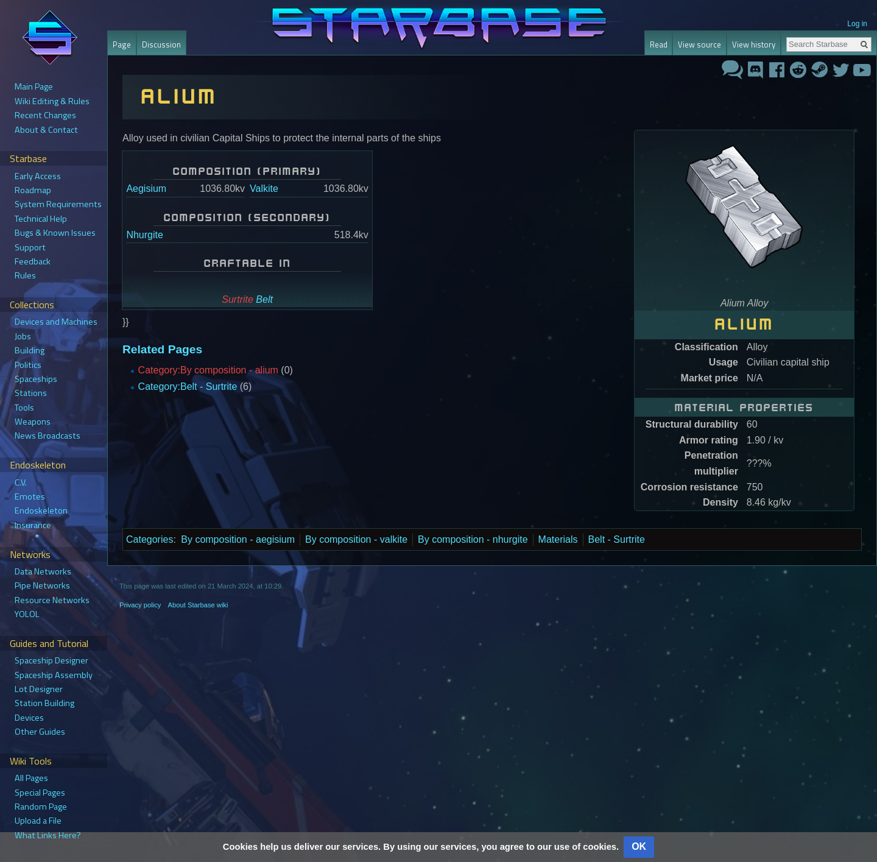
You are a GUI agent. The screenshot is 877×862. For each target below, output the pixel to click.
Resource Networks (52, 600)
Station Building (44, 703)
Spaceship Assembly (54, 675)
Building (29, 350)
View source (699, 44)
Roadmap (33, 190)
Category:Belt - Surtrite (188, 386)
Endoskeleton (41, 510)
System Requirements (58, 204)
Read (658, 44)
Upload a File (38, 820)
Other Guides (40, 731)
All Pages (31, 778)
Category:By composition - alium (208, 370)
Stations (31, 393)
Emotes (30, 496)
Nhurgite (144, 235)
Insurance (33, 525)
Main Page (34, 86)
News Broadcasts (47, 435)
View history (753, 44)
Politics (28, 365)
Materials (558, 539)
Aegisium (146, 188)
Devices (29, 717)
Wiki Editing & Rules (52, 101)
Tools (24, 407)
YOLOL (27, 614)
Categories (149, 539)
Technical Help (41, 218)
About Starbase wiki (198, 605)
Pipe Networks (42, 585)
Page (122, 44)
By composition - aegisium (238, 539)
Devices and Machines (56, 321)
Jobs (23, 336)
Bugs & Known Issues (55, 232)
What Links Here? (48, 835)
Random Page (41, 806)
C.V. (21, 482)
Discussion (161, 44)
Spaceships (36, 379)
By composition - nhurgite (473, 539)
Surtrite (237, 299)
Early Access (38, 176)
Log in (857, 23)
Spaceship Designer (51, 660)
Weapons (33, 421)
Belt (264, 299)
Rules (25, 275)
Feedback (33, 261)
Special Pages (40, 792)
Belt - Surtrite (616, 539)
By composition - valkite (356, 539)
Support (30, 247)
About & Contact (46, 129)
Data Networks (43, 571)
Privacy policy (140, 605)
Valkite (264, 188)
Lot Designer (39, 689)
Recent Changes (45, 115)
